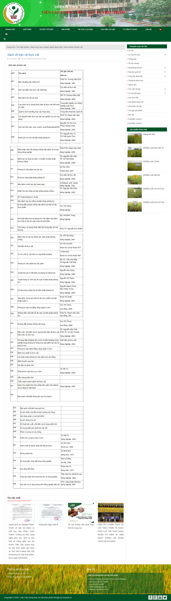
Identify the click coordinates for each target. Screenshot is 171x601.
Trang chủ (11, 47)
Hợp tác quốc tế (134, 72)
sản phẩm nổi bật (135, 106)
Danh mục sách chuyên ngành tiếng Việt (46, 47)
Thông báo (132, 59)
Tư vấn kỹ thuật (134, 93)
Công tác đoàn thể (135, 76)
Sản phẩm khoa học (136, 102)
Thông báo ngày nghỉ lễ (48, 524)
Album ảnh (132, 85)
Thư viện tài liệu (22, 47)
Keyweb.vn (67, 597)
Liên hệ (131, 115)
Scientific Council (134, 119)
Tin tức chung (133, 63)
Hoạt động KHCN (135, 68)
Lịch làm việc (133, 98)
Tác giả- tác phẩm (135, 110)
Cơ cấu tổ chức (134, 55)
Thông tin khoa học (135, 80)
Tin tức (131, 50)
